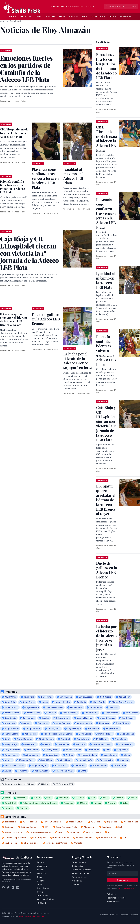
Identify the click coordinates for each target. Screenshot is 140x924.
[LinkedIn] (17, 887)
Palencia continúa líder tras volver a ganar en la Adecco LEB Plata (12, 186)
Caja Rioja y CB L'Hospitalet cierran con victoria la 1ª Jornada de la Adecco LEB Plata (106, 423)
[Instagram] (13, 887)
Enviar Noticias (113, 901)
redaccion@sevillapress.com (31, 916)
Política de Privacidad (81, 870)
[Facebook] (3, 887)
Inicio (2, 21)
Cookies (114, 915)
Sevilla (38, 16)
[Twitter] (8, 887)
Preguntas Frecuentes (116, 898)
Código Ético (77, 866)
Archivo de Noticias (45, 899)
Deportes (73, 16)
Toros (84, 16)
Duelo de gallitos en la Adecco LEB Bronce (46, 319)
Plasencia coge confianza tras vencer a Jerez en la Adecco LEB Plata (45, 178)
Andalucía (50, 16)
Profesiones (125, 16)
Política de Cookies (80, 873)
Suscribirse (122, 880)
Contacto (76, 884)
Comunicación (98, 16)
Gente (62, 16)
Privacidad (103, 915)
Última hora (25, 16)
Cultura (112, 16)
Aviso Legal (77, 881)
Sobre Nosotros (79, 862)
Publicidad (111, 894)
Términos (124, 915)
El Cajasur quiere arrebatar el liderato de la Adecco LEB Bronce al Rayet (13, 319)
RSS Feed (41, 903)
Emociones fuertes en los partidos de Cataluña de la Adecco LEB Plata (106, 66)
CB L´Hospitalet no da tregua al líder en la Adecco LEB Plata (14, 133)
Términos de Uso (79, 877)
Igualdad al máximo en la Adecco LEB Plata (74, 176)
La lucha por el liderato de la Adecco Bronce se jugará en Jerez (77, 360)
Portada (12, 16)
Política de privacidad (126, 888)
